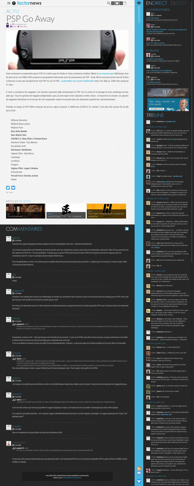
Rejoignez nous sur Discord (139, 473)
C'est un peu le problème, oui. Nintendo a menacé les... (162, 72)
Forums (152, 50)
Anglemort (154, 77)
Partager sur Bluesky (13, 188)
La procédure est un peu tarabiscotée (77, 80)
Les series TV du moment (154, 59)
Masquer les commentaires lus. (127, 228)
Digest (178, 3)
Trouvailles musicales (153, 82)
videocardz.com (166, 414)
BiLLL (153, 13)
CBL (13, 24)
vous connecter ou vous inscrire (72, 478)
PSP (7, 192)
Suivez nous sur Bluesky (139, 481)
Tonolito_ (154, 54)
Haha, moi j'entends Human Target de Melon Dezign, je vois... (164, 45)
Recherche (109, 3)
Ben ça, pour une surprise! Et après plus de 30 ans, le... (162, 20)
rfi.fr (152, 166)
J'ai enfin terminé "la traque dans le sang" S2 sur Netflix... (163, 61)
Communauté (139, 231)
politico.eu (164, 182)
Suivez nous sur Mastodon (139, 477)
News (11, 192)
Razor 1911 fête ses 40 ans (155, 43)
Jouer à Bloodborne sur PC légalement (159, 71)
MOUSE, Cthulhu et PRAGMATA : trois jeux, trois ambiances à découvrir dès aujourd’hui (166, 31)
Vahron (153, 66)
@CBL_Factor (23, 26)
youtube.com (171, 121)
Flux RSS (139, 468)
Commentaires (158, 9)
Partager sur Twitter (8, 188)
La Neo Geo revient (152, 18)
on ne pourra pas (106, 73)
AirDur (153, 25)
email (14, 26)
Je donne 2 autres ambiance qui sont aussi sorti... (161, 33)
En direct (156, 3)
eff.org (157, 247)
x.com (173, 139)
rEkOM (153, 38)
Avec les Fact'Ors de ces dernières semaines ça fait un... (162, 84)
